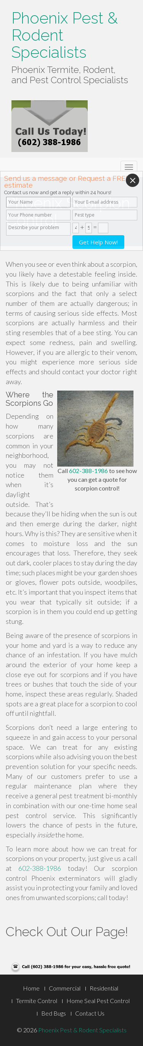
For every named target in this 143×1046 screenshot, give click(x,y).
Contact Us (89, 1013)
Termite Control (36, 1000)
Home (31, 988)
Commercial (64, 988)
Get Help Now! (98, 242)
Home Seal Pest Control (98, 1000)
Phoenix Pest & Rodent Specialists (82, 1029)
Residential (104, 988)
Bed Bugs (53, 1013)
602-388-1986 (88, 470)
